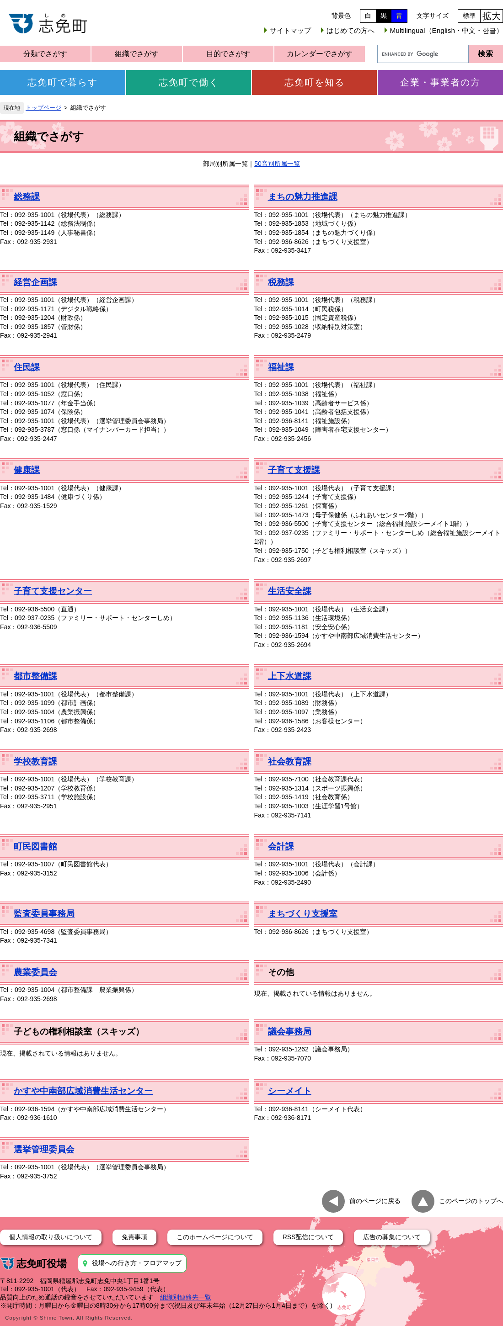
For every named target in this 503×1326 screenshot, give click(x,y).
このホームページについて (215, 1237)
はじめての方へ (350, 30)
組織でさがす (137, 54)
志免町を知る (314, 82)
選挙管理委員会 (44, 1149)
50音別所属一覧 (277, 163)
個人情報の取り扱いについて (50, 1237)
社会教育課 (289, 761)
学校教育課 (35, 761)
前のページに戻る (375, 1200)
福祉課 (281, 367)
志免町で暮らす (62, 82)
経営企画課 (35, 282)
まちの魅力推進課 (302, 197)
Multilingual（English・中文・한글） (446, 30)
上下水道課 (289, 676)
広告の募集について (392, 1237)
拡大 (491, 16)
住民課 (27, 367)
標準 (469, 15)
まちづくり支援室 (302, 913)
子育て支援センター (53, 591)
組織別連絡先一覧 (185, 1297)
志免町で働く (189, 82)
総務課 (27, 197)
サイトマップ (290, 30)
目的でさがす (228, 54)
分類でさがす (45, 54)
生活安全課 (289, 591)
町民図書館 (35, 846)
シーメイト (289, 1091)
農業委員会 (35, 972)
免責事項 (134, 1237)
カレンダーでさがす (320, 54)
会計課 (281, 846)
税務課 (281, 282)
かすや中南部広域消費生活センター (83, 1091)
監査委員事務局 (44, 913)
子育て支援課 (294, 470)
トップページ (43, 108)
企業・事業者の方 (440, 82)
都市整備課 (35, 676)
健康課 (27, 470)
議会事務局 (289, 1031)
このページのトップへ (471, 1200)
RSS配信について (308, 1237)
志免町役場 (41, 1263)
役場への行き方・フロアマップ (137, 1263)
